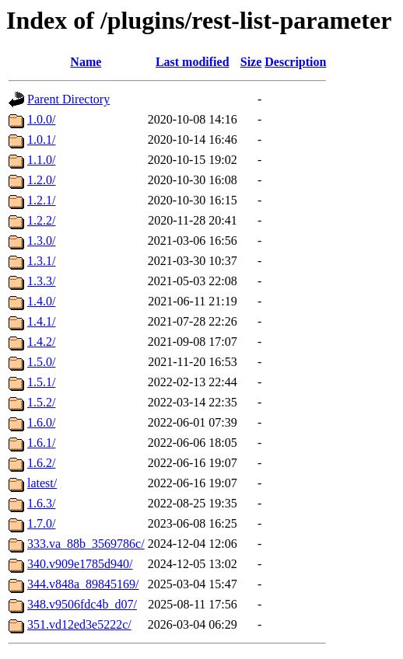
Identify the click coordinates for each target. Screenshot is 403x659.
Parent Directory (68, 99)
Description (295, 61)
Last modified (193, 61)
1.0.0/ (41, 119)
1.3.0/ (41, 240)
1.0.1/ (41, 139)
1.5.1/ (41, 382)
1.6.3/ (41, 503)
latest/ (42, 483)
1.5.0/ (41, 361)
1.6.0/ (41, 422)
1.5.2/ (41, 402)
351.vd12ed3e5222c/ (79, 624)
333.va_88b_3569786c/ (86, 543)
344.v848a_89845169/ (83, 584)
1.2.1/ (41, 200)
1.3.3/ (41, 281)
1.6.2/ (41, 462)
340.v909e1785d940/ (80, 563)
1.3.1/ (41, 260)
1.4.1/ (41, 321)
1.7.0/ (41, 523)
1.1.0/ (41, 159)
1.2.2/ (41, 220)
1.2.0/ (41, 180)
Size (251, 61)
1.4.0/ (41, 301)
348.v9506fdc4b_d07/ (82, 604)
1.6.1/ (41, 442)
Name (85, 61)
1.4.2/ (41, 341)
